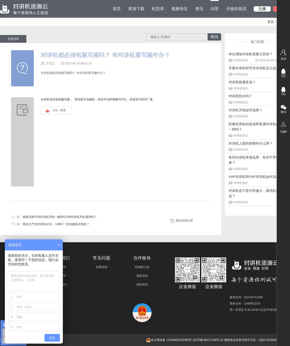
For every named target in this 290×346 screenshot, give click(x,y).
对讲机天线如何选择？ (245, 110)
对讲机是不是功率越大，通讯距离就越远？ (257, 193)
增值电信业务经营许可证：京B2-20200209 (251, 340)
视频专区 (179, 9)
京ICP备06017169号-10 (207, 340)
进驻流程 (142, 275)
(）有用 (59, 110)
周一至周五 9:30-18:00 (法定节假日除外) (256, 309)
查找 (214, 37)
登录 (283, 59)
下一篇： (50, 224)
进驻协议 (142, 284)
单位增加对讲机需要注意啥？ (251, 54)
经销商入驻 (142, 267)
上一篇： (54, 217)
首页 (117, 9)
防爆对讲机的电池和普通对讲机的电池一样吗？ (257, 126)
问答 (214, 5)
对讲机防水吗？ (240, 96)
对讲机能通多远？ (242, 82)
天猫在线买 (236, 9)
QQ (283, 75)
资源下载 (136, 9)
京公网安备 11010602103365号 (169, 340)
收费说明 (101, 267)
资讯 (199, 9)
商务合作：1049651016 (245, 303)
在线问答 (13, 39)
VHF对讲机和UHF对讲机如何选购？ (256, 177)
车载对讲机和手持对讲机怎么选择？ (256, 68)
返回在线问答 (184, 220)
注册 (262, 9)
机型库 (158, 9)
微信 (283, 112)
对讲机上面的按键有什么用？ (251, 143)
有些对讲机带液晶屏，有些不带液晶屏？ (256, 160)
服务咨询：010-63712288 (246, 297)
